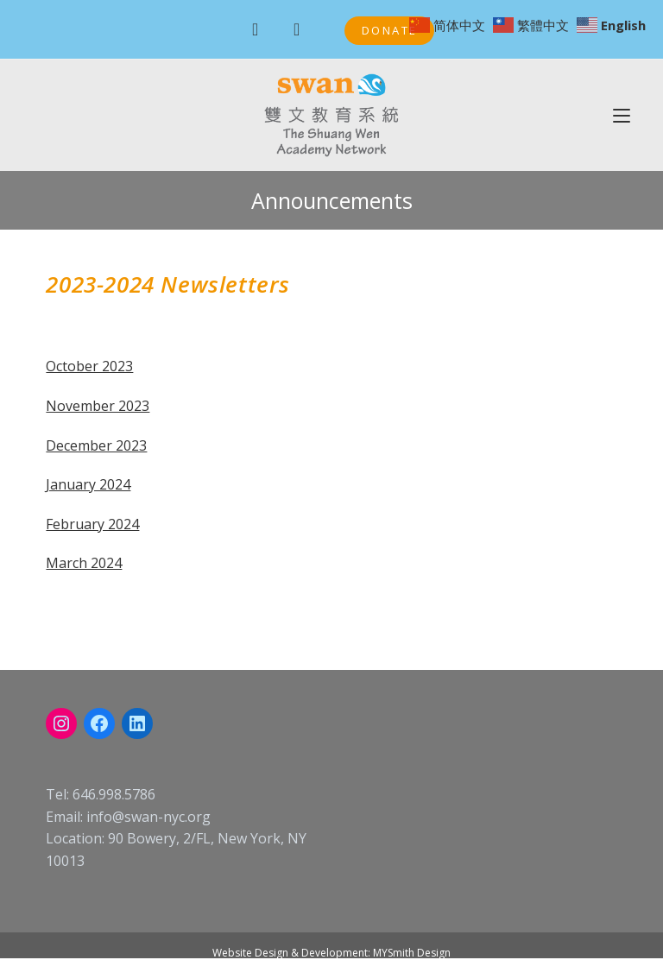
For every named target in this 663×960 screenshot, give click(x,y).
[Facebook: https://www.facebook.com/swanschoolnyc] (99, 723)
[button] (389, 30)
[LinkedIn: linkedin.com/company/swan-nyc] (137, 723)
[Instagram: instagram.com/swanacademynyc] (61, 723)
